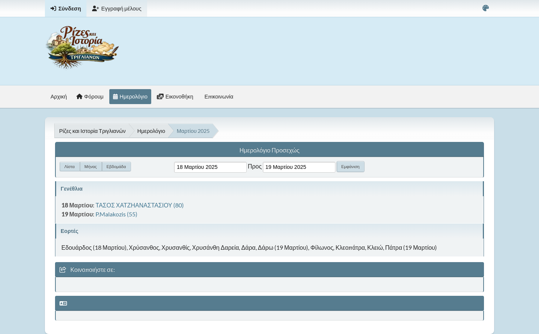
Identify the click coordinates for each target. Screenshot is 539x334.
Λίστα (69, 166)
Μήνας (91, 166)
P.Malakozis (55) (116, 214)
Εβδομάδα (116, 166)
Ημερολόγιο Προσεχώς (269, 150)
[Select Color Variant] (485, 8)
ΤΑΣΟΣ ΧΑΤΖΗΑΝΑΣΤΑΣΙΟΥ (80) (139, 205)
